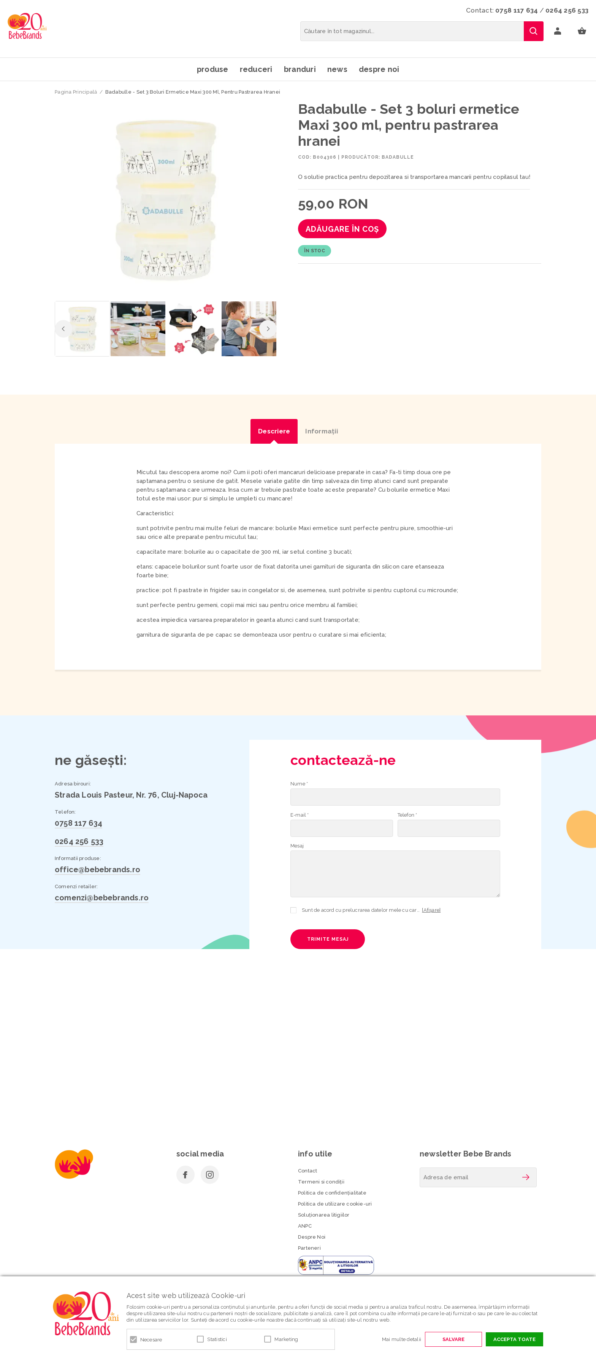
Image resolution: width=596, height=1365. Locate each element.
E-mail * (299, 815)
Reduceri (256, 69)
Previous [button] (63, 329)
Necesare (151, 1340)
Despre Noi (311, 1237)
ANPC (305, 1226)
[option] (166, 199)
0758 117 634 (516, 10)
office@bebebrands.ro (97, 869)
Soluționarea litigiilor (324, 1215)
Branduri (300, 69)
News (337, 69)
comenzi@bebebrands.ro (102, 897)
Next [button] (268, 329)
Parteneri (309, 1248)
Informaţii (321, 431)
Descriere (274, 431)
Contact (307, 1171)
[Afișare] (431, 910)
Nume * (299, 784)
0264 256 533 (566, 10)
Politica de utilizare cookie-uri (335, 1204)
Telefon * (407, 815)
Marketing (286, 1339)
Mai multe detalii (401, 1339)
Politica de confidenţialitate (332, 1193)
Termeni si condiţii (321, 1182)
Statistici (217, 1339)
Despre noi (379, 69)
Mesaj (297, 846)
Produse (212, 69)
